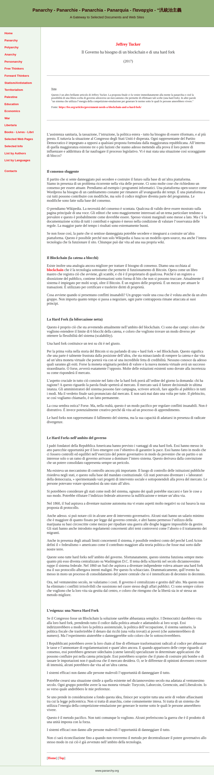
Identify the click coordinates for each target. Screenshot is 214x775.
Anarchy (10, 54)
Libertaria (10, 125)
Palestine (10, 97)
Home (8, 33)
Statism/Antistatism (18, 83)
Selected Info (13, 146)
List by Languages (17, 160)
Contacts (10, 171)
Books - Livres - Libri (19, 132)
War (7, 118)
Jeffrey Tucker (128, 44)
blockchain (55, 270)
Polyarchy (11, 47)
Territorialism (13, 89)
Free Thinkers (14, 68)
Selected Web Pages (18, 139)
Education (11, 104)
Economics (12, 111)
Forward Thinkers (16, 75)
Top (61, 758)
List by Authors (15, 153)
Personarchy (13, 61)
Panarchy (11, 40)
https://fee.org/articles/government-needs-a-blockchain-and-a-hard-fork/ (100, 107)
